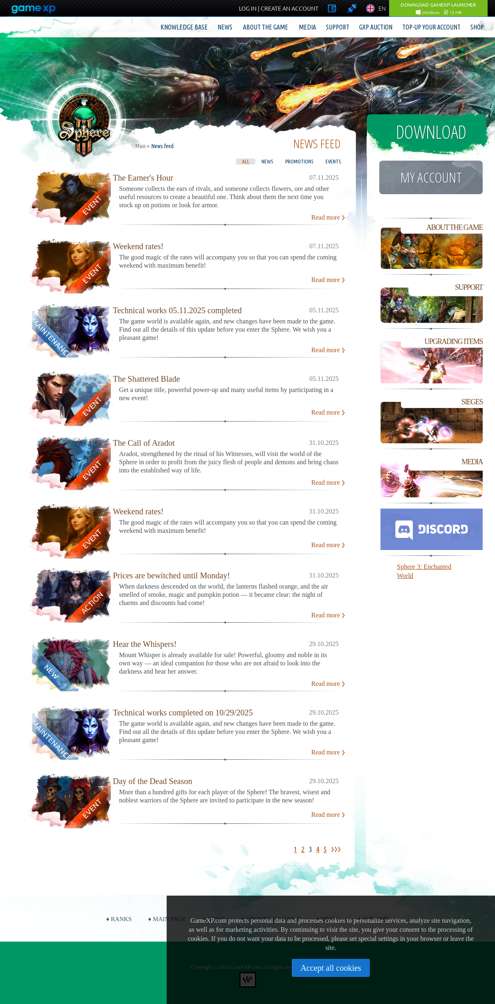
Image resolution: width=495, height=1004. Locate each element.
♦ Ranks (119, 919)
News (225, 27)
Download (431, 131)
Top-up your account (431, 27)
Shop (477, 27)
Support (337, 27)
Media (307, 27)
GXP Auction (375, 27)
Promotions (299, 161)
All (245, 161)
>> (337, 849)
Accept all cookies (330, 967)
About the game (265, 27)
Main (140, 146)
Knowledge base (184, 27)
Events (333, 161)
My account (431, 177)
